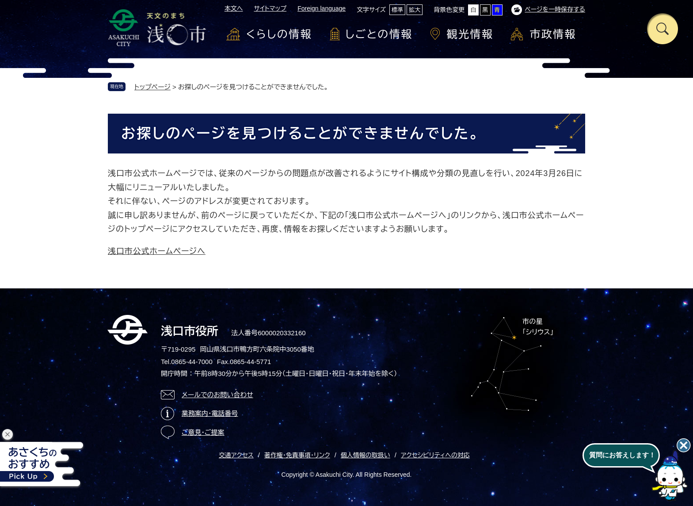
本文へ (234, 8)
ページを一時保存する (555, 9)
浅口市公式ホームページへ (157, 251)
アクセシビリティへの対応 (435, 455)
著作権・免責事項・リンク (297, 455)
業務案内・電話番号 (210, 413)
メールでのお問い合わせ (217, 395)
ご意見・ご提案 (203, 432)
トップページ (152, 87)
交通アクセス (236, 455)
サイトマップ (270, 8)
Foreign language (321, 8)
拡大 (414, 10)
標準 (397, 10)
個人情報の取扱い (365, 455)
